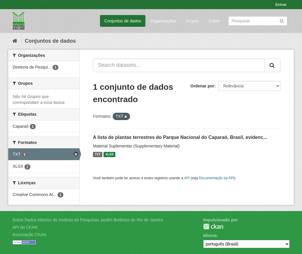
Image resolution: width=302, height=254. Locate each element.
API (187, 178)
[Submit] (281, 20)
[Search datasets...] (179, 65)
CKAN (213, 226)
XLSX (110, 154)
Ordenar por (202, 86)
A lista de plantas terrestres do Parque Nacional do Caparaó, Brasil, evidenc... (180, 137)
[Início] (14, 41)
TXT (98, 154)
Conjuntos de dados (122, 21)
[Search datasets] (257, 21)
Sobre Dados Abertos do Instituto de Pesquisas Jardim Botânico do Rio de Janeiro (87, 220)
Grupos (192, 21)
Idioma (209, 235)
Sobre (214, 21)
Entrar (281, 4)
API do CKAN (24, 227)
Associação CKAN (29, 234)
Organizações (163, 21)
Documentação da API (216, 178)
